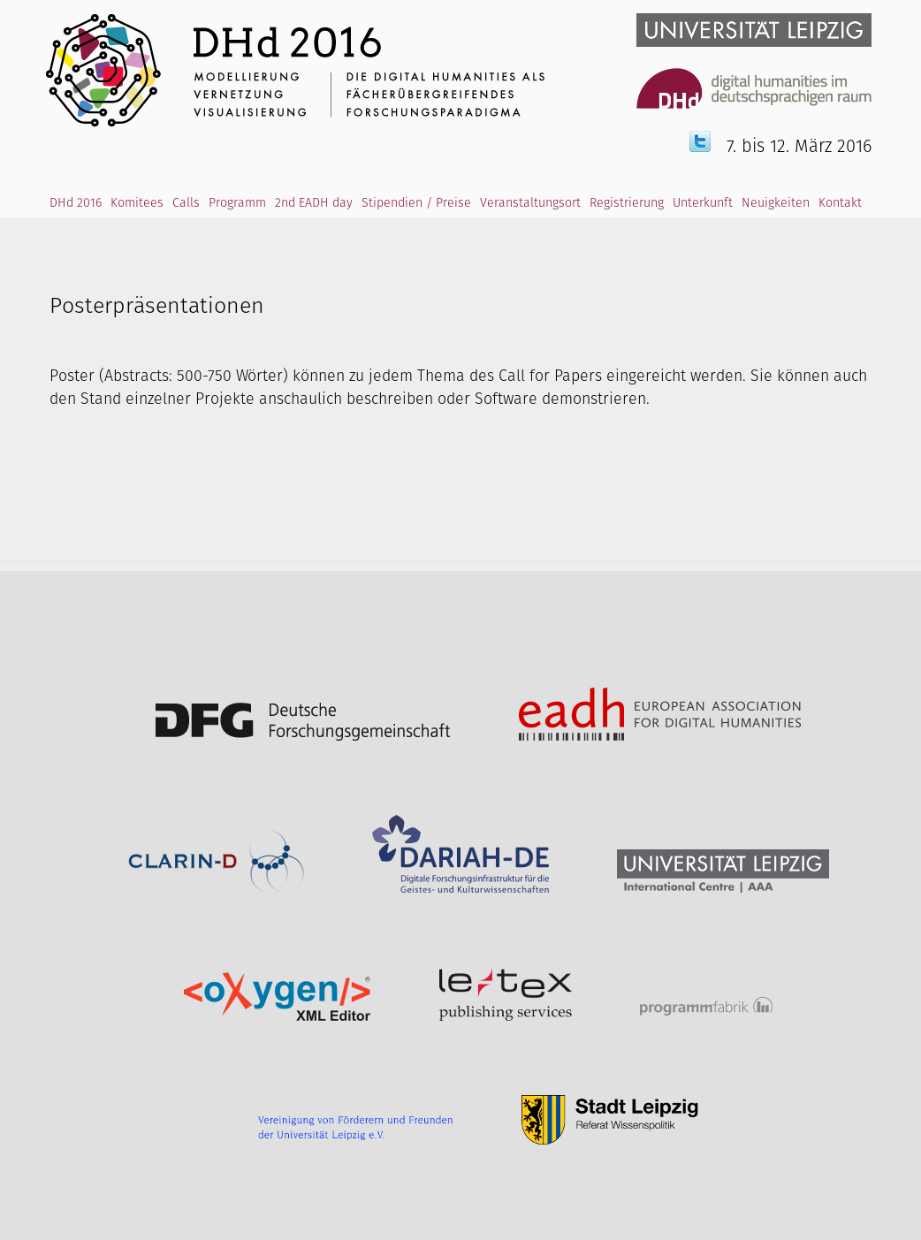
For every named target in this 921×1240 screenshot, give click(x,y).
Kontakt (840, 203)
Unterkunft (703, 203)
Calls (186, 203)
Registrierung (627, 203)
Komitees (137, 203)
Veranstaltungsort (530, 203)
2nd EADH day (314, 203)
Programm (237, 203)
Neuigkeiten (776, 203)
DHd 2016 (75, 203)
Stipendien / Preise (416, 203)
